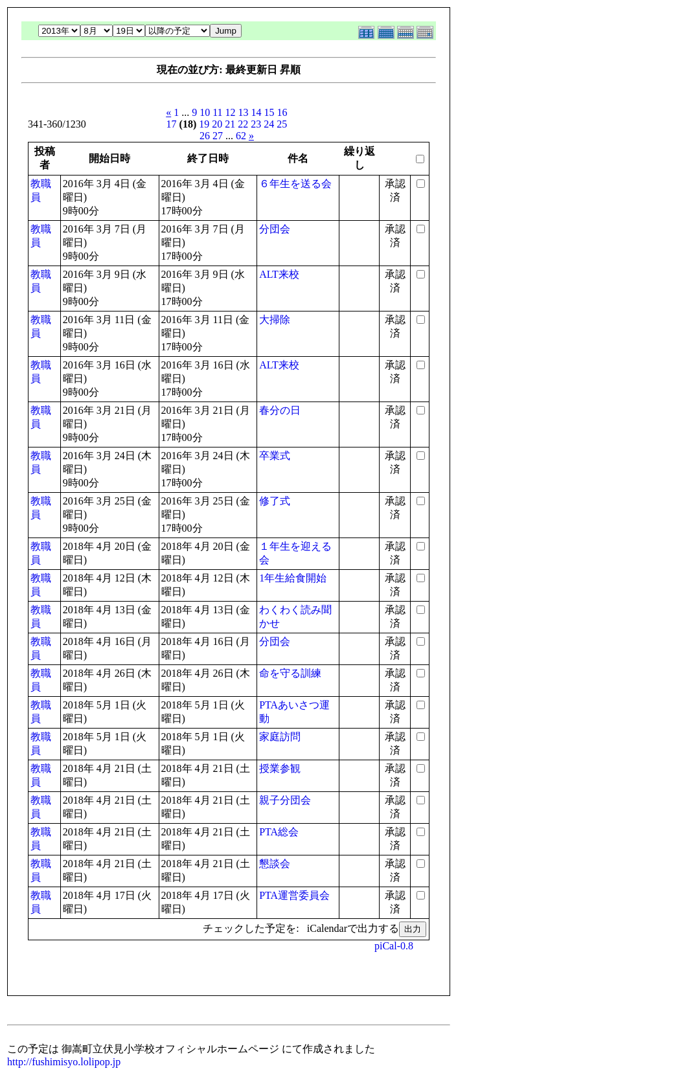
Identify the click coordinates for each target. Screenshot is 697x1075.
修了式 (274, 500)
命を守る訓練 (290, 673)
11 (217, 112)
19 (204, 124)
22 (243, 124)
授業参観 (280, 768)
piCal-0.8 (393, 945)
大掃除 (274, 319)
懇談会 (274, 863)
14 (256, 112)
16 (282, 112)
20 (217, 124)
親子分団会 (285, 800)
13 (243, 112)
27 (217, 135)
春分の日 (280, 410)
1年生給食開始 (292, 577)
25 (282, 124)
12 (230, 112)
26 (205, 135)
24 (269, 124)
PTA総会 (279, 831)
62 (241, 135)
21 (230, 124)
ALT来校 (279, 274)
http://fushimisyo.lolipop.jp (63, 1061)
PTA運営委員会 (294, 895)
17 (171, 124)
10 (205, 112)
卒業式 (274, 455)
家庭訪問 (280, 736)
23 (256, 124)
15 (269, 112)
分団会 (274, 228)
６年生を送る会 (295, 183)
